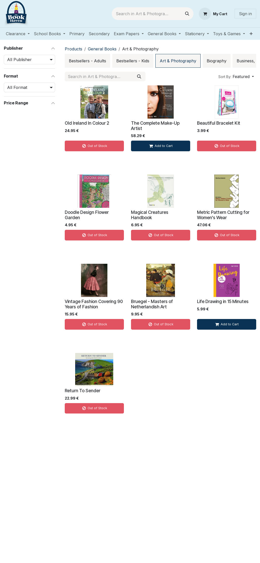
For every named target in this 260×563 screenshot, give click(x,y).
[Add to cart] (160, 146)
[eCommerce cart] (213, 14)
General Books (102, 48)
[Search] (187, 13)
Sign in (245, 13)
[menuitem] (18, 34)
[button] (236, 76)
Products (73, 48)
